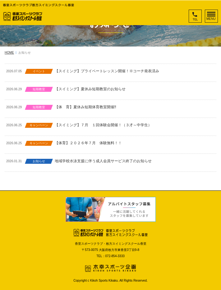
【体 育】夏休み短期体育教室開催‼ (85, 107)
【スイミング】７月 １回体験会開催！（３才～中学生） (103, 125)
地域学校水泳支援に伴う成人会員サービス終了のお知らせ (103, 161)
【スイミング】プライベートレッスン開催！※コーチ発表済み (107, 71)
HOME (9, 52)
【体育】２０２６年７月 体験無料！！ (88, 143)
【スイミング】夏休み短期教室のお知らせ (90, 89)
